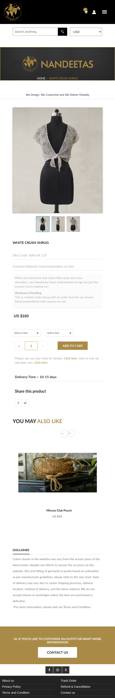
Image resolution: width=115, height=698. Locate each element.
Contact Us (57, 652)
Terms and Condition (15, 692)
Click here (70, 358)
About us (8, 680)
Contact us (68, 692)
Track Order (69, 680)
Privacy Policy (11, 686)
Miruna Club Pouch (59, 510)
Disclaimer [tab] (21, 550)
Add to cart (72, 346)
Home (41, 78)
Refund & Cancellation (75, 686)
